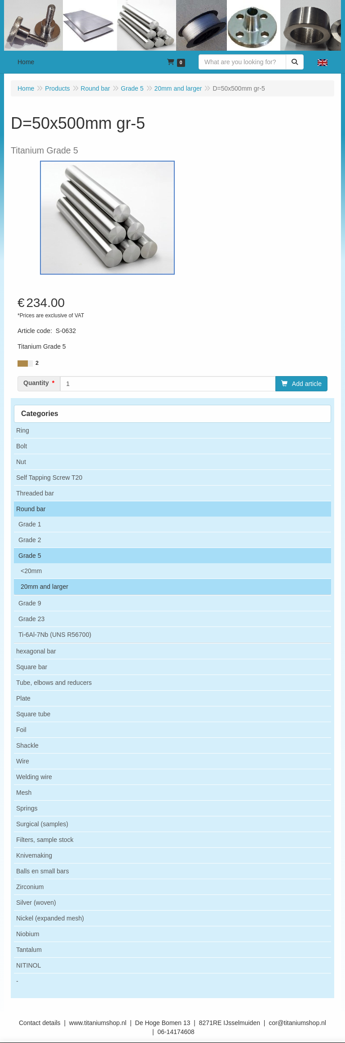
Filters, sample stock (45, 839)
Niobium (27, 934)
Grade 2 (29, 539)
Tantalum (29, 949)
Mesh (23, 792)
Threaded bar (35, 493)
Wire (22, 761)
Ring (22, 430)
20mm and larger (44, 586)
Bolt (21, 446)
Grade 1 (29, 524)
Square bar (31, 666)
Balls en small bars (42, 871)
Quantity (36, 383)
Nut (21, 461)
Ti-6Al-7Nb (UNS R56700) (54, 634)
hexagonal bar (36, 651)
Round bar (30, 509)
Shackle (27, 745)
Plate (23, 698)
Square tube (33, 714)
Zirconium (30, 886)
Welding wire (34, 776)
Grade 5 (29, 555)
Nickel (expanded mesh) (50, 918)
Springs (26, 808)
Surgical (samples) (42, 824)
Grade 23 (31, 618)
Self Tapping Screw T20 (49, 477)
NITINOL (28, 965)
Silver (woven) (36, 902)
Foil (21, 729)
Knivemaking (34, 855)
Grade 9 (29, 603)
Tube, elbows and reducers (54, 682)
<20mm (31, 570)
